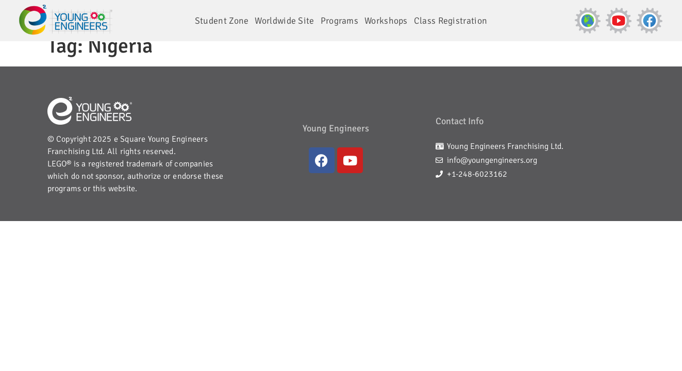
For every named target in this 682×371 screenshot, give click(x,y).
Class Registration (450, 20)
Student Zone (222, 20)
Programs (339, 20)
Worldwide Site (284, 20)
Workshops (386, 20)
